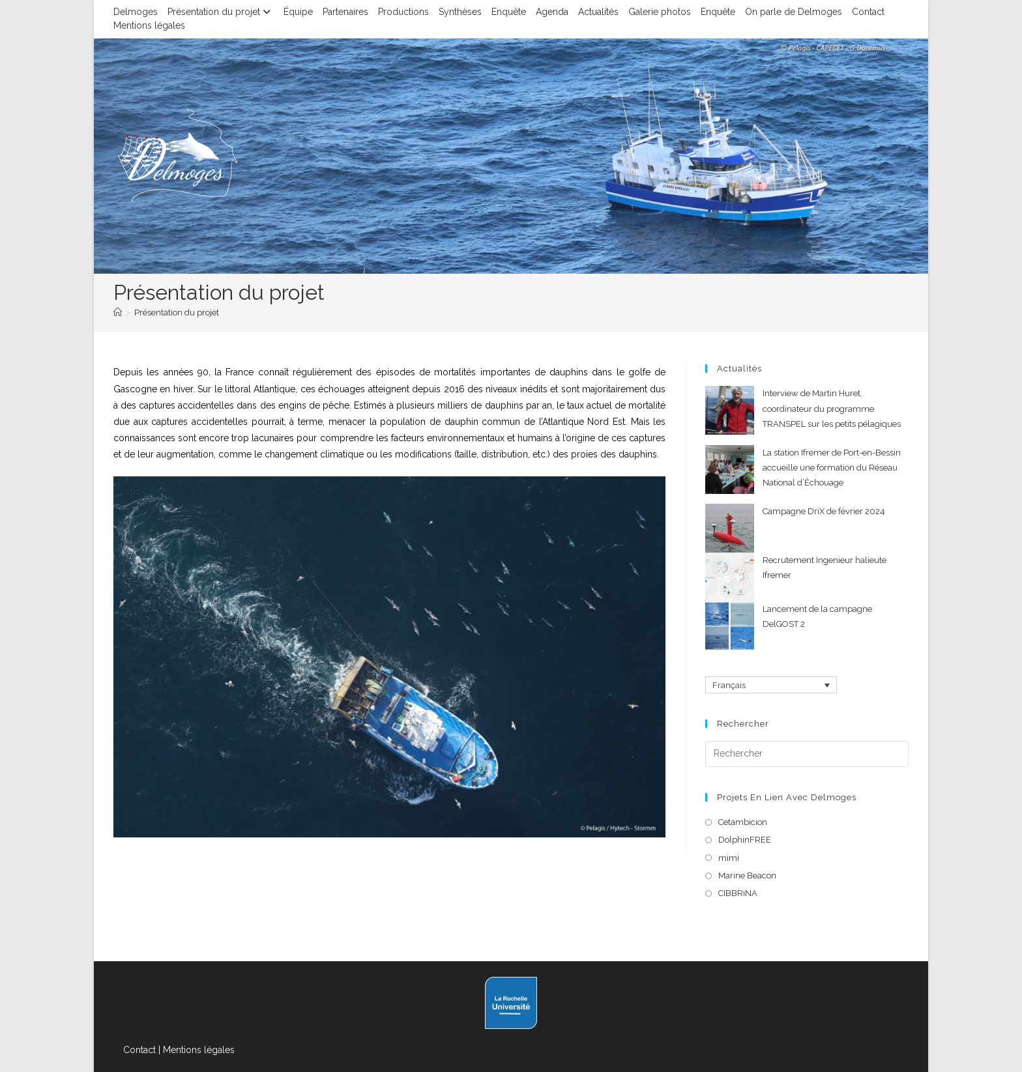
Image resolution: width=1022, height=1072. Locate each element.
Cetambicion (742, 822)
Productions (403, 12)
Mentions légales (149, 25)
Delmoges (135, 12)
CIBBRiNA (737, 893)
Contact (868, 12)
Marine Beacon (747, 875)
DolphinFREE (744, 840)
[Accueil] (117, 312)
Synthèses (460, 12)
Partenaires (345, 12)
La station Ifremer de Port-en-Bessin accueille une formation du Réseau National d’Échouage (832, 468)
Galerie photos (659, 12)
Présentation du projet (221, 12)
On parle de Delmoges (793, 12)
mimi (728, 858)
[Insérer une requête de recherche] (807, 754)
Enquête (508, 12)
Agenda (552, 12)
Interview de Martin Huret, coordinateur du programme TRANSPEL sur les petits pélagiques (832, 408)
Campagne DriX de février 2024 (824, 511)
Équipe (298, 12)
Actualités (598, 12)
